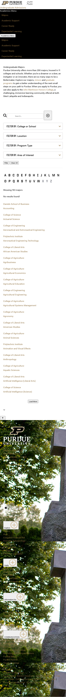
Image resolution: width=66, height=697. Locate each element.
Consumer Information (14, 682)
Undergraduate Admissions (13, 7)
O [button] (5, 181)
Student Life (9, 543)
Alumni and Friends (12, 625)
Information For (14, 597)
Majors (5, 15)
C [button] (14, 175)
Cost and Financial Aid (14, 537)
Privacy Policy (33, 682)
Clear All (14, 163)
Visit (5, 534)
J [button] (41, 175)
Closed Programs (11, 581)
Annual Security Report (14, 640)
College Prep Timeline (13, 587)
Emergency (8, 646)
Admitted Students (12, 602)
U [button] (30, 181)
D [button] (18, 175)
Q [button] (14, 181)
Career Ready (8, 25)
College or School (21, 126)
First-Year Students (12, 605)
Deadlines (8, 574)
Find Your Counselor (13, 553)
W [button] (38, 181)
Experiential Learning (12, 31)
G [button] (30, 175)
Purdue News (9, 656)
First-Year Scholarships (14, 540)
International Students (13, 612)
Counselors (8, 622)
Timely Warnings (11, 662)
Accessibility (9, 675)
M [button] (53, 175)
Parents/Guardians (12, 618)
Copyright (8, 669)
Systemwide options (14, 464)
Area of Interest (20, 155)
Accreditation (49, 679)
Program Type (19, 145)
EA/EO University (25, 675)
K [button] (45, 175)
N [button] (58, 175)
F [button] (26, 175)
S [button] (22, 181)
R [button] (18, 181)
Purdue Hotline (10, 659)
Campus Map (9, 547)
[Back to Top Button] (2, 418)
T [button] (26, 181)
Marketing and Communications (18, 653)
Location (17, 136)
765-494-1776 (9, 460)
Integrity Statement (45, 675)
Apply (10, 562)
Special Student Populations (16, 615)
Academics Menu (7, 35)
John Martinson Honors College (38, 89)
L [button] (49, 175)
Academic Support (10, 20)
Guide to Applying (11, 571)
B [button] (9, 175)
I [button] (38, 175)
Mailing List (8, 550)
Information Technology (14, 649)
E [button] (22, 175)
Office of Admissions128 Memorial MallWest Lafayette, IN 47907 (15, 453)
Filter (6, 163)
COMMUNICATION (15, 634)
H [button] (34, 175)
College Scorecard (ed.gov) (28, 679)
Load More (33, 401)
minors (38, 79)
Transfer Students (11, 609)
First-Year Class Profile (14, 578)
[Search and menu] (29, 3)
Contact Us (47, 682)
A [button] (5, 175)
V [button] (34, 181)
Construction (9, 643)
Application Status (12, 584)
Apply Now (8, 568)
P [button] (10, 181)
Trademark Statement (13, 672)
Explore (11, 525)
